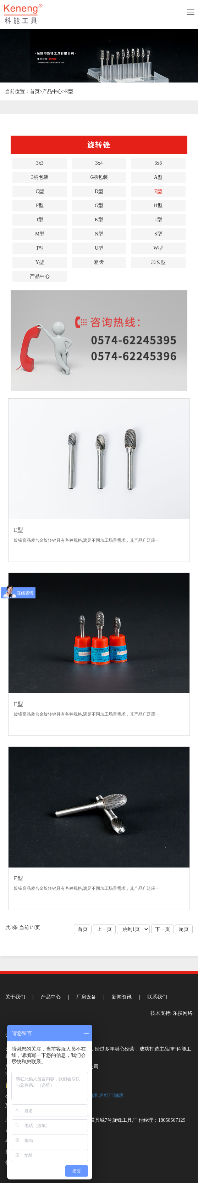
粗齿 (99, 262)
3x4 (99, 163)
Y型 (39, 262)
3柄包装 (40, 177)
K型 (99, 219)
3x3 (40, 163)
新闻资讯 (122, 997)
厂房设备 (86, 997)
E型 (69, 91)
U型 (99, 248)
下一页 (162, 929)
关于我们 (15, 997)
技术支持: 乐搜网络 (171, 1013)
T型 (40, 248)
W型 (158, 248)
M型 (39, 234)
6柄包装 (99, 177)
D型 (99, 191)
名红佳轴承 (111, 1095)
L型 (158, 219)
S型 (158, 234)
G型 (99, 205)
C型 (39, 191)
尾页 (184, 929)
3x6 (158, 163)
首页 (35, 91)
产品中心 (52, 91)
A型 (158, 177)
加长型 (158, 262)
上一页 (104, 929)
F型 (40, 205)
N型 (99, 234)
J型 (39, 219)
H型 (158, 205)
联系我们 (157, 997)
